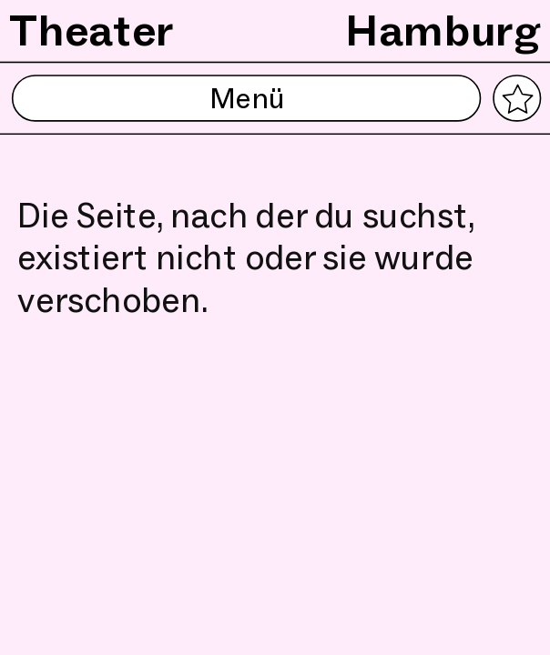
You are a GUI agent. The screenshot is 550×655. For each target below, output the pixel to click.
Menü (246, 98)
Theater (92, 30)
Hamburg (443, 30)
